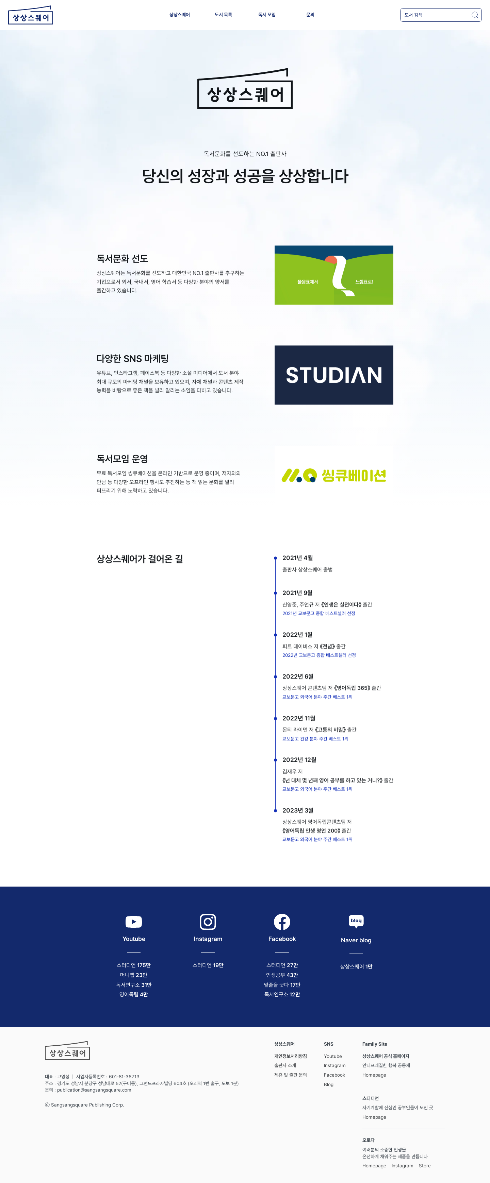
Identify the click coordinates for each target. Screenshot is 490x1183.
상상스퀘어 (179, 14)
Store (425, 1165)
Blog (328, 1084)
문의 (310, 14)
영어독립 (128, 994)
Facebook (334, 1075)
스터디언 (126, 965)
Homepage (374, 1075)
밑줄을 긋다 (276, 985)
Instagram (335, 1065)
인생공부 (275, 975)
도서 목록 (223, 14)
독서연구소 (128, 985)
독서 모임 (267, 14)
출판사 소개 (285, 1065)
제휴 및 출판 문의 (290, 1075)
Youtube (333, 1056)
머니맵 (127, 975)
